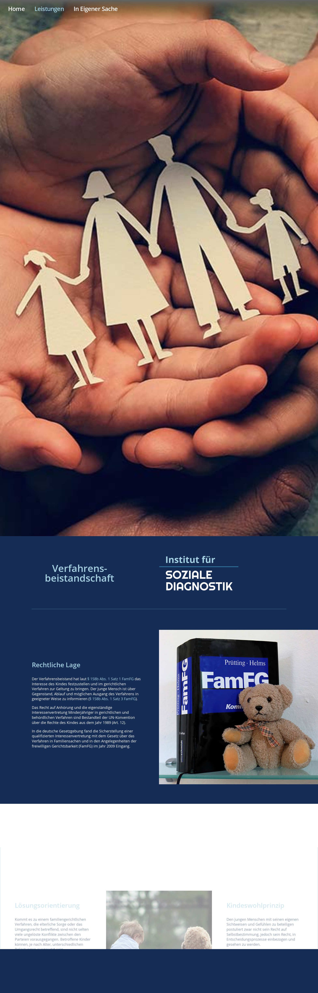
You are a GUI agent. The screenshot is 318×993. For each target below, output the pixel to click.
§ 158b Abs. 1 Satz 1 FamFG (110, 679)
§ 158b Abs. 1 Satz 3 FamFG (112, 698)
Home (16, 8)
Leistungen (49, 8)
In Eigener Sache (96, 8)
